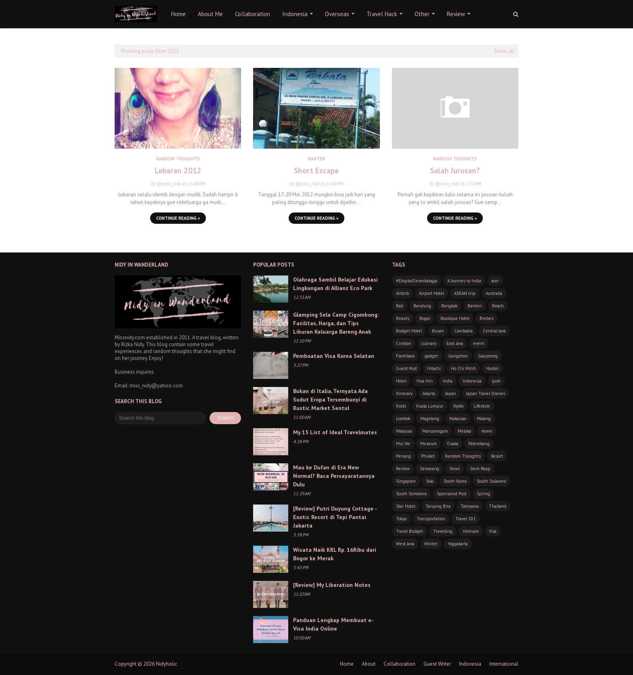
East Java (454, 343)
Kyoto (458, 406)
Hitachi (434, 368)
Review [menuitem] (456, 14)
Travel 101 (465, 518)
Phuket (428, 456)
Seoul (454, 468)
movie (487, 431)
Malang (484, 418)
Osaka (452, 443)
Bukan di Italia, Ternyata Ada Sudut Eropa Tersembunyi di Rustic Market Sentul (330, 399)
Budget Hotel (409, 331)
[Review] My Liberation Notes (332, 585)
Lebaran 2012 (178, 170)
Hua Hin (425, 381)
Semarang (429, 468)
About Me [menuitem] (210, 14)
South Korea (455, 481)
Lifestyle (482, 406)
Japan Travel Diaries (485, 393)
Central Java (494, 331)
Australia (494, 293)
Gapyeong (488, 356)
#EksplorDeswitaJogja (416, 281)
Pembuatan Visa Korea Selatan (333, 356)
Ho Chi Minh (463, 368)
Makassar (458, 418)
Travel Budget (409, 531)
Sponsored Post (452, 493)
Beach (498, 306)
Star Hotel (405, 506)
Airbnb (402, 293)
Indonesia (472, 381)
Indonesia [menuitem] (295, 14)
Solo (430, 481)
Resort (497, 456)
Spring (483, 493)
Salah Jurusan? (455, 170)
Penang (403, 456)
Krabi (401, 406)
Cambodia (463, 331)
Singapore (406, 481)
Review (403, 468)
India (448, 381)
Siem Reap (480, 468)
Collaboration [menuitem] (252, 14)
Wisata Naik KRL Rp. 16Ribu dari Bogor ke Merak (334, 554)
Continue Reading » (178, 218)
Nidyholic (166, 663)
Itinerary (404, 393)
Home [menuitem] (178, 14)
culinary (428, 343)
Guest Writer (437, 663)
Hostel (492, 368)
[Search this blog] (160, 418)
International (503, 663)
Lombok (403, 418)
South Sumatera (411, 493)
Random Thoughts (463, 456)
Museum (428, 443)
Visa (493, 531)
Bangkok (449, 306)
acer (495, 281)
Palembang (479, 443)
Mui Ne (403, 443)
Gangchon (458, 356)
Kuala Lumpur (429, 406)
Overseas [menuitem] (337, 14)
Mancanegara (435, 431)
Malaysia (404, 431)
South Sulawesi (491, 481)
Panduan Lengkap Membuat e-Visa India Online (333, 624)
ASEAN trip (465, 293)
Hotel (401, 381)
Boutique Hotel (455, 318)
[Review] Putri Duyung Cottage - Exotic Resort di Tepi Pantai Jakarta (335, 517)
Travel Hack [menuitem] (382, 14)
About (368, 663)
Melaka (464, 431)
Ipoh (496, 381)
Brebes (486, 318)
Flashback (405, 356)
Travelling (443, 531)
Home (347, 663)
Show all (504, 51)
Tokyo (401, 518)
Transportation (431, 518)
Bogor (424, 318)
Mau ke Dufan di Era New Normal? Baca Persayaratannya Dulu (334, 476)
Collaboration (399, 663)
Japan (450, 393)
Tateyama (470, 506)
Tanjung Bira (438, 506)
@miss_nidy (169, 184)
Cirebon (403, 343)
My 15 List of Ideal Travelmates (335, 432)
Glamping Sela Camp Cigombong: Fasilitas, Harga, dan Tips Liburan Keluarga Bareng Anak (336, 323)
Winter (431, 544)
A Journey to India (464, 281)
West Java (405, 544)
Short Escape (316, 170)
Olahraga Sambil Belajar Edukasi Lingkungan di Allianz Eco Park (335, 284)
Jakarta (429, 393)
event (478, 343)
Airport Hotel (431, 293)
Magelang (429, 418)
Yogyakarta (458, 544)
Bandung (422, 306)
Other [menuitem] (422, 14)
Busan (438, 331)
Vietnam (471, 531)
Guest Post (406, 368)
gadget (431, 356)
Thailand (497, 506)
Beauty (402, 318)
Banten (474, 306)
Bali (399, 306)
